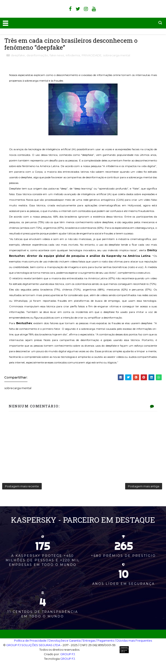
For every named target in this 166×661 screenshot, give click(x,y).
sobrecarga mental (116, 55)
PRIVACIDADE (91, 55)
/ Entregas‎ (88, 640)
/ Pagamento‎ (105, 640)
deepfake (18, 55)
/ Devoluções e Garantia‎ (64, 640)
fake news (57, 55)
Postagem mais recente (22, 486)
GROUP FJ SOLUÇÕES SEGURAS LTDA (33, 645)
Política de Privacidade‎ (30, 640)
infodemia (73, 55)
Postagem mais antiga (143, 486)
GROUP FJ (67, 654)
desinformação (37, 55)
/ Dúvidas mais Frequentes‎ (133, 640)
